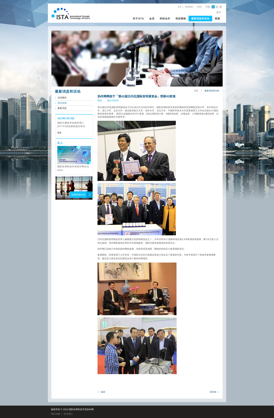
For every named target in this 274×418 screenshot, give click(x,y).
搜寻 (218, 12)
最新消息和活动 (200, 18)
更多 (59, 132)
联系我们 (189, 7)
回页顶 (213, 392)
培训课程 (180, 18)
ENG (199, 6)
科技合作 (165, 18)
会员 (151, 18)
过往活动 (62, 103)
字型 (207, 7)
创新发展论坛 (78, 194)
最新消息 (62, 108)
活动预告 (62, 97)
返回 (103, 392)
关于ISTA (138, 18)
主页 (179, 7)
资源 (217, 18)
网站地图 (55, 414)
